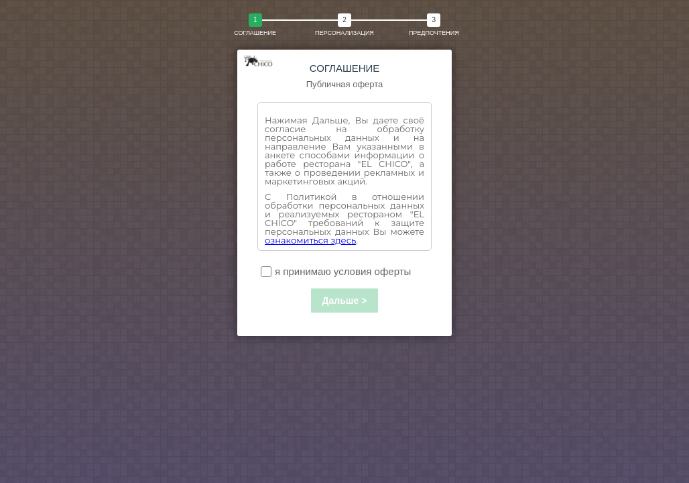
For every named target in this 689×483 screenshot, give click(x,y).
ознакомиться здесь (310, 240)
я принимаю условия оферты (336, 271)
